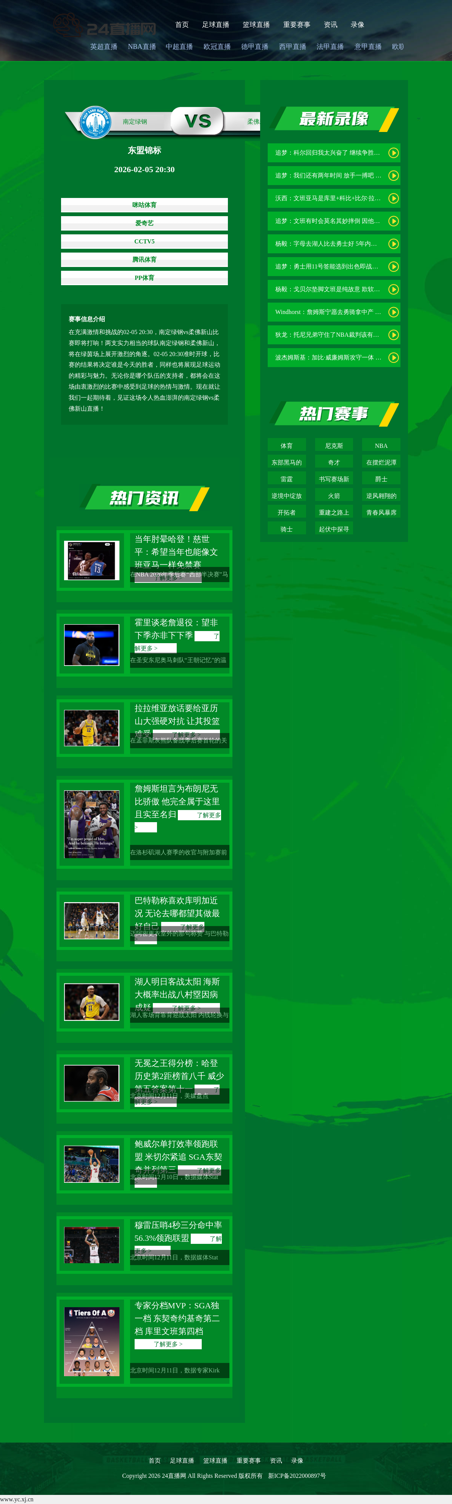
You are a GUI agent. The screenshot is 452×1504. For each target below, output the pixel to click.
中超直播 (179, 46)
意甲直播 (368, 46)
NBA (381, 446)
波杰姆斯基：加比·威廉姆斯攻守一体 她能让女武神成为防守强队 (361, 357)
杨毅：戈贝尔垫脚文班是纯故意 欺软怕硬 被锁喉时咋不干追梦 (358, 289)
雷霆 (287, 479)
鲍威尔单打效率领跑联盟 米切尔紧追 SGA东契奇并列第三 (178, 1156)
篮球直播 (256, 24)
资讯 (330, 24)
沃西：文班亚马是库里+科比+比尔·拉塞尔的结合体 (343, 198)
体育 (287, 446)
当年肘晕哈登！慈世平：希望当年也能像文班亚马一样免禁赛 (176, 552)
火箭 (334, 496)
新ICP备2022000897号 (297, 1476)
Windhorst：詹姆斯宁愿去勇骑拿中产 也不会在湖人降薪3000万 (358, 312)
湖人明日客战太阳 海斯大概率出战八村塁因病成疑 (177, 994)
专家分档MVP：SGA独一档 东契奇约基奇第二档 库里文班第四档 (177, 1318)
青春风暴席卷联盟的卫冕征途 (381, 513)
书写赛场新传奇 (334, 480)
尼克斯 (334, 446)
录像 (357, 24)
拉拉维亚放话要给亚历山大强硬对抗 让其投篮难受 (177, 721)
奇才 (334, 462)
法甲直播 (330, 46)
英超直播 (104, 46)
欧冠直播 (217, 46)
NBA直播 (142, 46)
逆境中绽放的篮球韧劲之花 (287, 497)
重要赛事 (297, 24)
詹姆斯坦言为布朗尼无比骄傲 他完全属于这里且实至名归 (177, 801)
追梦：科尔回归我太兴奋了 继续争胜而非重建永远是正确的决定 (361, 152)
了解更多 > (168, 1344)
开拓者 (287, 512)
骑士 (287, 529)
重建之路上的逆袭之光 (334, 513)
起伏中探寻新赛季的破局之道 (334, 530)
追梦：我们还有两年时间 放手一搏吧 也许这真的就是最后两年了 (361, 175)
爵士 (381, 479)
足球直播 (215, 24)
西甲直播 (292, 46)
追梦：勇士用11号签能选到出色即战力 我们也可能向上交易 (354, 266)
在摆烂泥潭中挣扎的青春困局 (381, 463)
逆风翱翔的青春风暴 (381, 497)
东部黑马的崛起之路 (287, 463)
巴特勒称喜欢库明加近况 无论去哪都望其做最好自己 (177, 913)
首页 (182, 24)
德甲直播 (254, 46)
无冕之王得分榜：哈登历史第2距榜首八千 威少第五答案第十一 (179, 1076)
